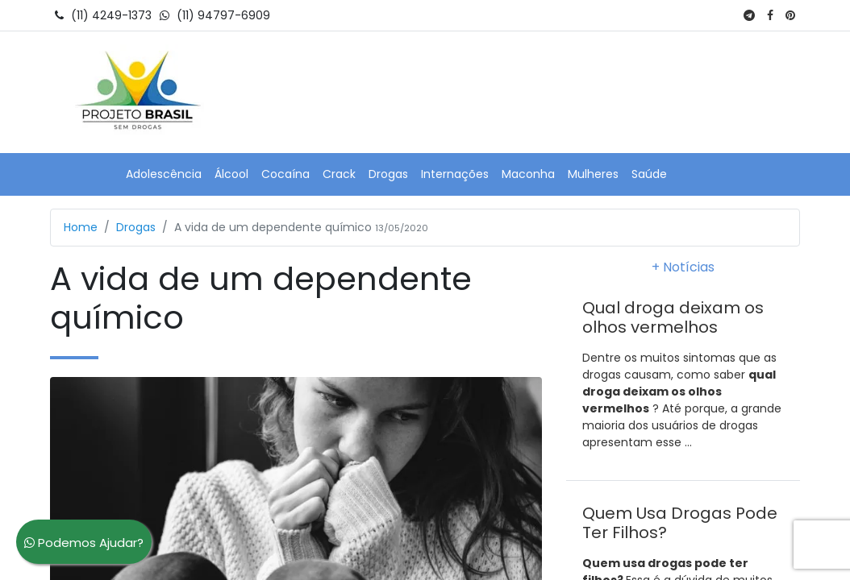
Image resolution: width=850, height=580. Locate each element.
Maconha (528, 174)
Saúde (649, 174)
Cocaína (285, 174)
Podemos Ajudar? (84, 542)
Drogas (388, 174)
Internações (455, 174)
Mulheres (593, 174)
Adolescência (164, 174)
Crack (339, 174)
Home (81, 227)
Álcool (231, 174)
